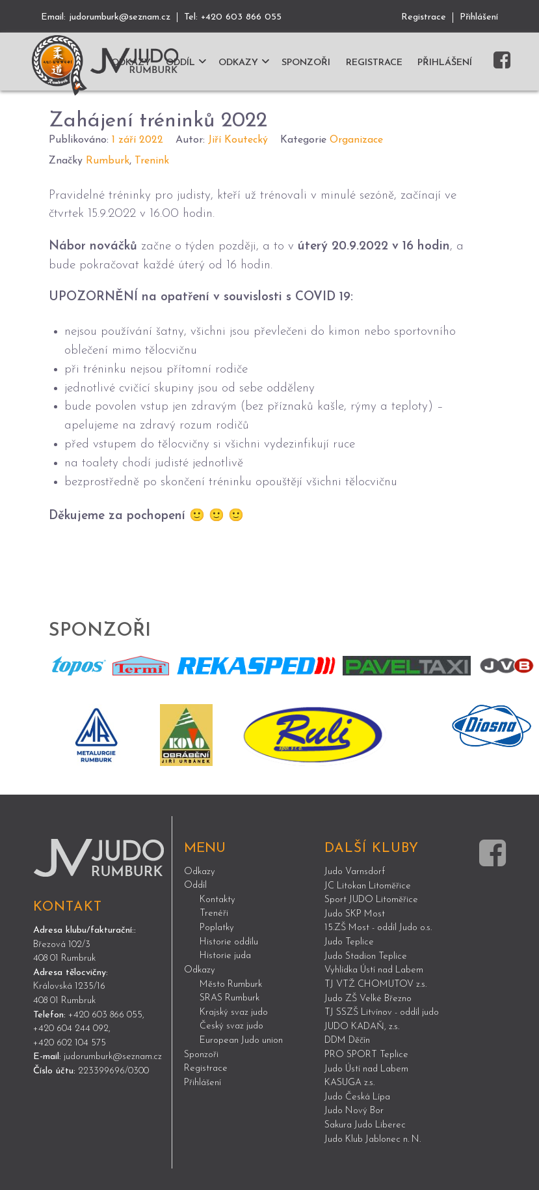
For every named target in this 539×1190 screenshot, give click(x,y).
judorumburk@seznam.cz (119, 17)
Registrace (423, 17)
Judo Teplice (349, 942)
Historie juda (225, 956)
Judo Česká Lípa (357, 1097)
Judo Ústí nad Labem (366, 1069)
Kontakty (217, 900)
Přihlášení (479, 17)
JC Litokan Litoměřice (367, 886)
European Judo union (241, 1040)
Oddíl (195, 885)
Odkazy (199, 872)
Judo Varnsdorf (354, 872)
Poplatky (217, 928)
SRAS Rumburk (229, 998)
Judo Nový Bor (354, 1111)
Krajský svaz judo (234, 1012)
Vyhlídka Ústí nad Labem (373, 970)
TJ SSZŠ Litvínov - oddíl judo (381, 1012)
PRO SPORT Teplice (366, 1055)
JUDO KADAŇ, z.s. (361, 1027)
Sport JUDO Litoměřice (371, 900)
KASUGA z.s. (349, 1083)
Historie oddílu (229, 942)
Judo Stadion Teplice (365, 956)
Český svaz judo (231, 1026)
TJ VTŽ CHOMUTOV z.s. (375, 984)
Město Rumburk (231, 984)
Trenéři (214, 913)
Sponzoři (201, 1055)
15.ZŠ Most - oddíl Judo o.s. (378, 928)
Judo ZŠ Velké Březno (368, 999)
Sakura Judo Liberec (365, 1125)
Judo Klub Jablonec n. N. (372, 1139)
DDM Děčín (347, 1040)
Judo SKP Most (354, 914)
